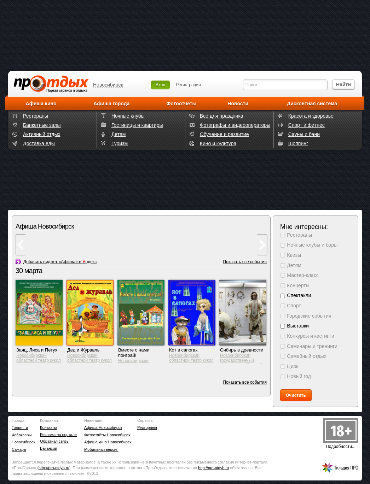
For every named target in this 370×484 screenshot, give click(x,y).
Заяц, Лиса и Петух (36, 350)
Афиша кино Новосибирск (107, 442)
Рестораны (35, 116)
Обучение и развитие (224, 134)
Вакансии (48, 448)
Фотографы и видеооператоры (235, 125)
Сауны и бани (304, 134)
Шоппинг (298, 143)
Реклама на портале (58, 434)
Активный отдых (41, 134)
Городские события (309, 316)
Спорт (294, 305)
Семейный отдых (306, 356)
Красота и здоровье (311, 116)
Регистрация (188, 84)
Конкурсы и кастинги (310, 336)
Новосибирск (108, 85)
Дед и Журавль (83, 350)
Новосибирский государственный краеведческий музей (241, 360)
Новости (237, 103)
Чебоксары (21, 435)
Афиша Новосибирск (103, 427)
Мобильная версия (101, 449)
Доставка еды (39, 143)
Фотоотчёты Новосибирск (107, 435)
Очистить (296, 395)
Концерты (298, 285)
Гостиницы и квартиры (137, 125)
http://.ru (54, 468)
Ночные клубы (128, 116)
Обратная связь (54, 441)
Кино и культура (218, 143)
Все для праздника (221, 116)
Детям (118, 134)
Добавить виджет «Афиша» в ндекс (60, 261)
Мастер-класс (302, 275)
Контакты (48, 427)
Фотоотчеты (181, 103)
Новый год (299, 376)
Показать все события (245, 261)
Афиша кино (41, 103)
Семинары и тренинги (312, 346)
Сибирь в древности (242, 350)
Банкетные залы (42, 125)
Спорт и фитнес (306, 125)
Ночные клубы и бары (312, 245)
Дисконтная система (312, 103)
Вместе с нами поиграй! (134, 352)
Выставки (298, 326)
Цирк (292, 366)
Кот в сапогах (183, 350)
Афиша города (111, 103)
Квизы (294, 255)
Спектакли (299, 295)
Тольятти (20, 427)
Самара (19, 449)
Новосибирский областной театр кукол (38, 358)
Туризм (119, 143)
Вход (160, 84)
